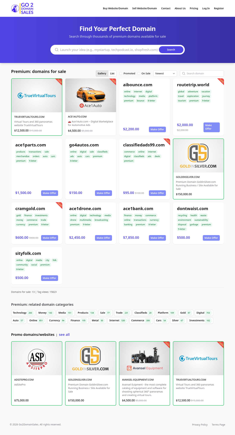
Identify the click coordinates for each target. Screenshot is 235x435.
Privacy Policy (200, 424)
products (20, 151)
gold (18, 215)
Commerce (141, 321)
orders (36, 156)
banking (128, 224)
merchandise (22, 156)
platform (153, 96)
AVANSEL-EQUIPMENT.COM (138, 379)
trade (43, 219)
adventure (193, 91)
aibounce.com (137, 84)
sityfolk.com (28, 253)
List (112, 73)
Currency (57, 321)
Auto (18, 321)
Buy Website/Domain (115, 8)
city (47, 260)
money (19, 219)
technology (129, 96)
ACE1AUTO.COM (77, 116)
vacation (206, 91)
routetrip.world (193, 84)
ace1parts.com (30, 145)
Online (36, 321)
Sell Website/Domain (144, 8)
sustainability (201, 219)
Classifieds (144, 313)
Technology (23, 313)
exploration (193, 96)
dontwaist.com (192, 208)
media (142, 96)
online (127, 91)
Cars (161, 321)
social (34, 264)
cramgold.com (30, 208)
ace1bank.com (138, 208)
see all (64, 334)
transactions (35, 151)
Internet (117, 321)
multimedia (85, 219)
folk (55, 260)
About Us (180, 8)
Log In (206, 8)
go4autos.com (84, 145)
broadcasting (101, 219)
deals (157, 156)
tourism (182, 100)
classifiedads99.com (144, 145)
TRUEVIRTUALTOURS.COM (29, 116)
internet (138, 91)
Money (45, 313)
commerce (129, 151)
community (22, 264)
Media (65, 313)
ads (72, 156)
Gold (186, 313)
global (181, 91)
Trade (122, 313)
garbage (194, 224)
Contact (165, 8)
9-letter (205, 100)
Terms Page (218, 424)
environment (184, 219)
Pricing (194, 8)
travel (181, 96)
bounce (140, 100)
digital (149, 91)
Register (219, 8)
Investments (201, 321)
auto (45, 156)
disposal (182, 224)
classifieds (102, 151)
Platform (166, 313)
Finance (79, 321)
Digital (204, 313)
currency (20, 224)
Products (86, 313)
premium (129, 100)
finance (28, 215)
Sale (105, 313)
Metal (98, 321)
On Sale (146, 73)
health (194, 215)
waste (203, 215)
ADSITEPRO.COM (24, 379)
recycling (182, 215)
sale (47, 151)
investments (41, 215)
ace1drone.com (85, 208)
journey (206, 96)
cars (53, 156)
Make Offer (157, 129)
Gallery (102, 73)
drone (73, 219)
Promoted (129, 73)
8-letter (151, 100)
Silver (178, 321)
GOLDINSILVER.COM (188, 177)
